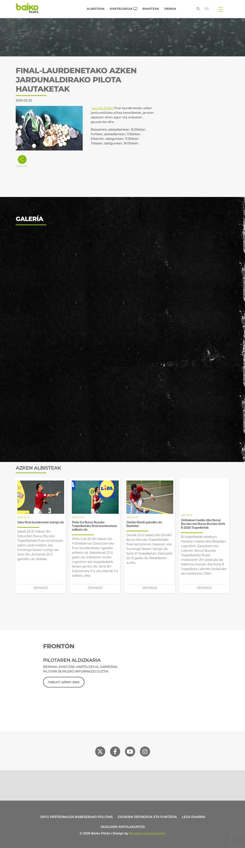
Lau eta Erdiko (102, 108)
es (207, 9)
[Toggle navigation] (220, 9)
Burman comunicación (147, 833)
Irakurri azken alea (63, 682)
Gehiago (40, 588)
